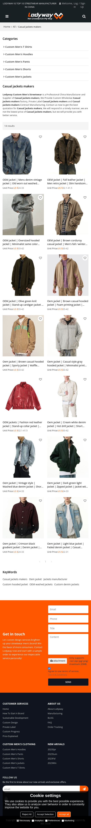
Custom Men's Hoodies (14, 749)
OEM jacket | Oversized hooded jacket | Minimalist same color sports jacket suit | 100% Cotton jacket (21, 242)
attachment (57, 660)
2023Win (52, 763)
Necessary (23, 820)
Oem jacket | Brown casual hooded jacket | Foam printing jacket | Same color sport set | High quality (67, 303)
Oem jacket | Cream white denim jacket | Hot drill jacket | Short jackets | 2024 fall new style (66, 424)
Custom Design (10, 722)
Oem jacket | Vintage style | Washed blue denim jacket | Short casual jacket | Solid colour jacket (22, 485)
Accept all (64, 814)
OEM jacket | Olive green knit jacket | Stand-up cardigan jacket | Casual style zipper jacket (23, 303)
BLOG (50, 717)
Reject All (26, 814)
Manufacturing (55, 713)
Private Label (9, 727)
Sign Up (83, 5)
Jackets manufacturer (55, 579)
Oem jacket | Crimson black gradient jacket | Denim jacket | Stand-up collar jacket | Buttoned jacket (22, 545)
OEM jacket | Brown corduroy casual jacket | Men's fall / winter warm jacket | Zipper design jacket (67, 242)
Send (68, 682)
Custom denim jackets (66, 584)
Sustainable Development (15, 717)
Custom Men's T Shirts (14, 767)
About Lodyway (55, 708)
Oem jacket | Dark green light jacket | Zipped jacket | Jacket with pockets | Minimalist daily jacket (67, 485)
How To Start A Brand (13, 713)
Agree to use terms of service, (63, 672)
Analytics (38, 820)
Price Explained (10, 736)
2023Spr (52, 749)
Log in (76, 5)
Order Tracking (55, 727)
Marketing (68, 820)
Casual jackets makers (15, 579)
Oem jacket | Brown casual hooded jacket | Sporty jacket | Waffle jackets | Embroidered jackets (23, 363)
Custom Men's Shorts (13, 758)
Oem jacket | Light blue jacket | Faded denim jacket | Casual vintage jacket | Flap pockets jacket (67, 545)
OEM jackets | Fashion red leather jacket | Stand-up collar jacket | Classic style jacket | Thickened (22, 424)
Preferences (52, 820)
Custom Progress (11, 731)
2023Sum (52, 754)
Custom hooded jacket (15, 584)
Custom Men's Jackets (13, 763)
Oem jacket (35, 579)
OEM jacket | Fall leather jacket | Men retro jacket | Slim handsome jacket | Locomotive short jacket (67, 181)
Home (6, 26)
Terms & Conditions (57, 674)
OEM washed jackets (41, 584)
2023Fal (51, 758)
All (14, 26)
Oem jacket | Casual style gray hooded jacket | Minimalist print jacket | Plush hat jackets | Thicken (67, 363)
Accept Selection (45, 814)
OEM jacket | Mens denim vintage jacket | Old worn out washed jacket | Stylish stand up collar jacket (22, 181)
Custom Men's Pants (13, 754)
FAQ (50, 722)
